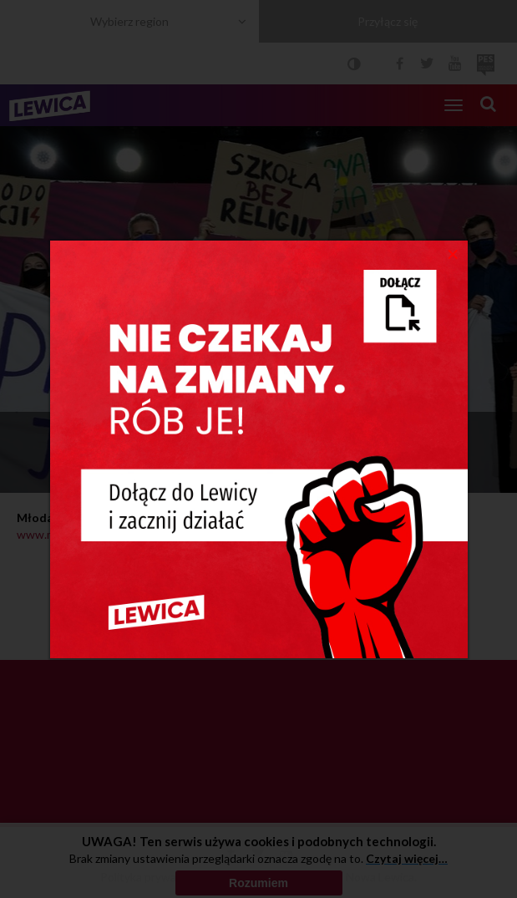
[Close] (453, 253)
